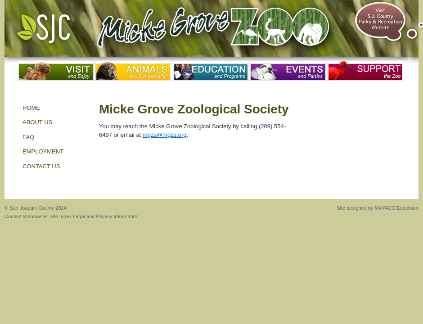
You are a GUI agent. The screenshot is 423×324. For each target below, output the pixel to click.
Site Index (61, 216)
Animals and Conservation (133, 71)
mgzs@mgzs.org (165, 134)
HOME (31, 107)
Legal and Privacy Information (106, 216)
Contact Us (41, 166)
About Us (37, 122)
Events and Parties (288, 71)
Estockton (407, 208)
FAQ (28, 137)
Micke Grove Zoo (217, 31)
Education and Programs (210, 71)
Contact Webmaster (26, 216)
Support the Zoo (365, 71)
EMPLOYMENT (42, 151)
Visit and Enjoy (56, 71)
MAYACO (385, 208)
